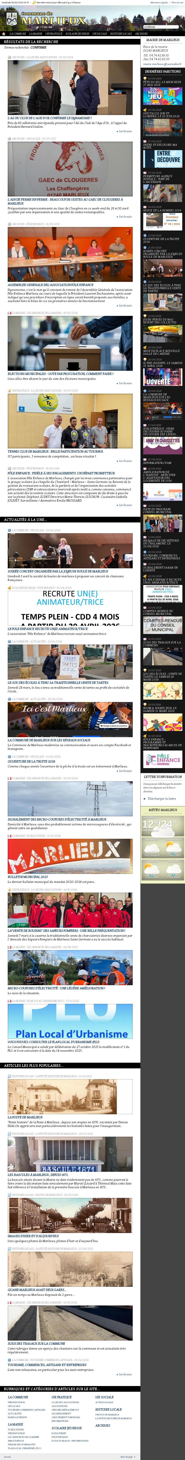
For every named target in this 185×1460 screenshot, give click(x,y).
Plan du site (177, 2)
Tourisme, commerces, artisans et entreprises (47, 1365)
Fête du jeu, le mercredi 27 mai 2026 (162, 93)
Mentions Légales (159, 2)
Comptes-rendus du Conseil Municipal (162, 622)
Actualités (38, 641)
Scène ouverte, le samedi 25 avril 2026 (162, 374)
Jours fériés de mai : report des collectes (162, 330)
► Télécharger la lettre (159, 799)
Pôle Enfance (35, 224)
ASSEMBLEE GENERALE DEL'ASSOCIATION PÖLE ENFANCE (50, 285)
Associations (60, 1406)
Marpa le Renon (17, 1417)
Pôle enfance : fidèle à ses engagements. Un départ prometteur (61, 473)
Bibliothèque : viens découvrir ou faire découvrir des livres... (162, 440)
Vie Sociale (99, 33)
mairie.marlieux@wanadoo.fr (162, 64)
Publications (36, 835)
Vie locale (33, 138)
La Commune (18, 33)
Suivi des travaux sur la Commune (36, 1344)
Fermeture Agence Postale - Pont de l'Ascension (162, 188)
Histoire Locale (121, 33)
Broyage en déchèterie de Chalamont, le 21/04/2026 (161, 543)
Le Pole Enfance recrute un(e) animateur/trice (48, 629)
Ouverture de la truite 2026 (31, 761)
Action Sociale (104, 1402)
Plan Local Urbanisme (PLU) (45, 1001)
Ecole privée (59, 1433)
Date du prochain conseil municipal (162, 520)
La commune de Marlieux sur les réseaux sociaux (49, 740)
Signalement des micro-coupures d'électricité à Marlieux (57, 819)
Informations (60, 1421)
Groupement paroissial (66, 1417)
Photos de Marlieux (49, 1195)
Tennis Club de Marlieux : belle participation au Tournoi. (55, 452)
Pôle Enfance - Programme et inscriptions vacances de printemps (162, 753)
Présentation (16, 1402)
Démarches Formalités (22, 1444)
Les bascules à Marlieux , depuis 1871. (38, 1175)
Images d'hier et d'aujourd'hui (33, 1236)
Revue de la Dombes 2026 (162, 219)
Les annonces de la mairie (44, 313)
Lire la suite (124, 131)
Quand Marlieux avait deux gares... (37, 1290)
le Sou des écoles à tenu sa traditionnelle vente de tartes (58, 683)
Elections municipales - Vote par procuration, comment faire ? (60, 374)
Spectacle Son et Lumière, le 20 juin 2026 (162, 124)
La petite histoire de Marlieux (56, 1076)
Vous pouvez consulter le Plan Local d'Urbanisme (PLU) (53, 1042)
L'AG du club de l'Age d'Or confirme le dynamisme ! (50, 118)
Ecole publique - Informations (70, 1440)
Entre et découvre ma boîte (162, 156)
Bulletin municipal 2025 (28, 877)
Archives (141, 33)
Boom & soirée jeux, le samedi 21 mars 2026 (162, 719)
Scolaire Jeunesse (77, 33)
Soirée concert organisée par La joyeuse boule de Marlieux (58, 571)
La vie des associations (42, 57)
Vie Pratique (53, 33)
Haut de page (126, 1457)
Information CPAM (157, 463)
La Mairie (35, 33)
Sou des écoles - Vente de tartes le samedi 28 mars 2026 (162, 686)
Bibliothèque (16, 1440)
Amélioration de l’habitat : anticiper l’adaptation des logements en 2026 (162, 486)
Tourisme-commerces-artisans (51, 1360)
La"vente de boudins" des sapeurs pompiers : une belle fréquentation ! (66, 931)
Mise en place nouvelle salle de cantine (161, 352)
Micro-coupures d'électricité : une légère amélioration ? (56, 988)
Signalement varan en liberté (160, 569)
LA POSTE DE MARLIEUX (25, 1117)
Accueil (7, 1457)
